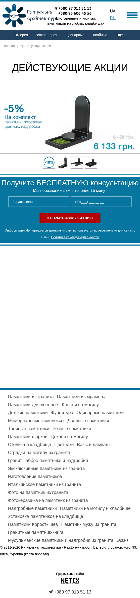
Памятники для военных (33, 404)
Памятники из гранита (31, 396)
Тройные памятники (28, 428)
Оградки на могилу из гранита (39, 452)
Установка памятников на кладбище (45, 516)
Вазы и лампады (94, 444)
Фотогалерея (46, 35)
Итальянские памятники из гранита (44, 484)
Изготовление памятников (35, 476)
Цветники (64, 444)
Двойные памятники (88, 420)
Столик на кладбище (29, 444)
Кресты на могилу (80, 404)
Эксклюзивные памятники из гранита (46, 468)
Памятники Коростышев (33, 524)
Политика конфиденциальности (75, 237)
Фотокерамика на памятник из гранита (48, 500)
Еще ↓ (120, 35)
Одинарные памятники (100, 412)
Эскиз (123, 540)
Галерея (21, 35)
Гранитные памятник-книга (35, 532)
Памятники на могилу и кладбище (95, 508)
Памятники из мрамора (81, 396)
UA (112, 11)
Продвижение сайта (70, 574)
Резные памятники (71, 428)
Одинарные (75, 35)
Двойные (100, 35)
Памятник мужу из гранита (88, 524)
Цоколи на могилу (69, 436)
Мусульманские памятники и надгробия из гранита (60, 540)
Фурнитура (62, 412)
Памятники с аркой (27, 436)
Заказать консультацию (70, 218)
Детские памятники (28, 412)
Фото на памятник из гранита (38, 492)
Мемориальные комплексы (36, 420)
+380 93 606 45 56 (75, 13)
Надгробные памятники (32, 508)
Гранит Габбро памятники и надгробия (48, 460)
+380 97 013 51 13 (75, 8)
